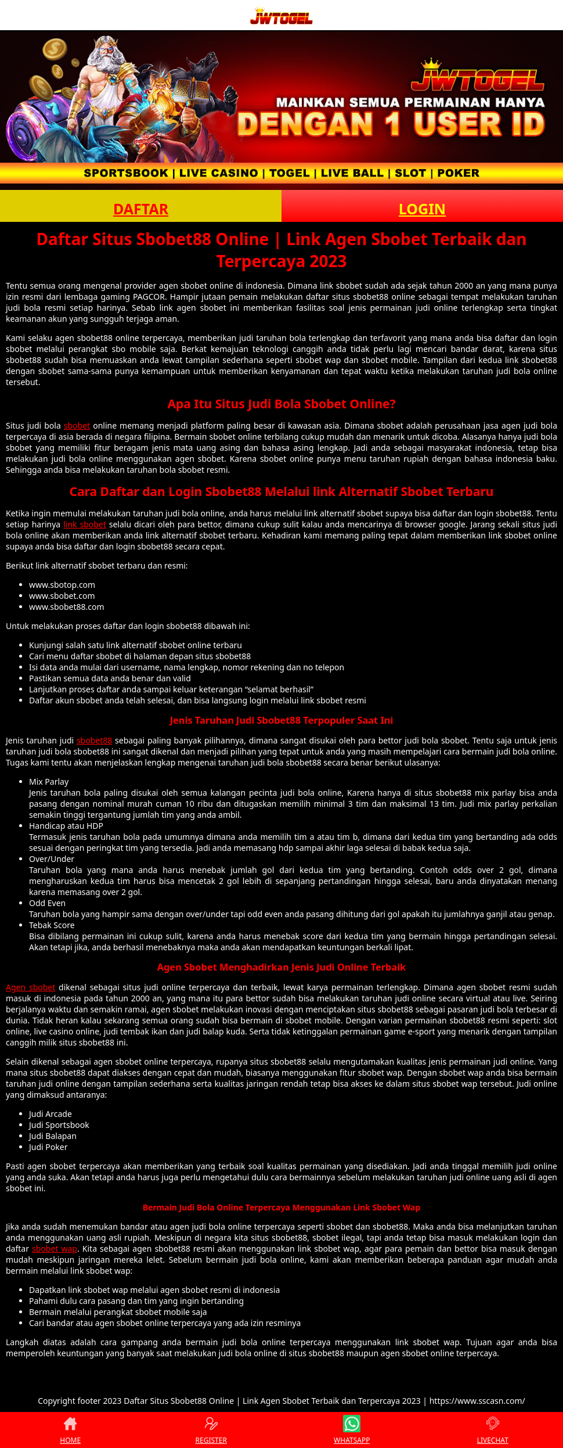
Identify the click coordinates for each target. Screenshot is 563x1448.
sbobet (77, 425)
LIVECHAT (492, 1430)
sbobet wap (54, 1248)
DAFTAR (140, 208)
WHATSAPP (352, 1430)
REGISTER (211, 1430)
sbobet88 (94, 740)
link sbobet (84, 524)
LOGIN (422, 208)
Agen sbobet (30, 987)
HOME (70, 1430)
